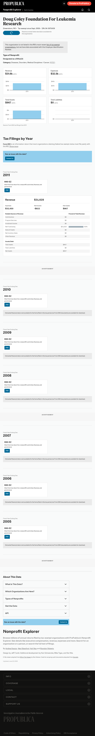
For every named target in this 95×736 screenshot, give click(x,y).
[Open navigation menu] (64, 4)
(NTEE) (52, 62)
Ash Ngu (33, 648)
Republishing (24, 733)
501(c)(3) (19, 59)
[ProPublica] (14, 3)
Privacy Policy (37, 733)
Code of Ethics (10, 733)
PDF (7, 190)
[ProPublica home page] (19, 719)
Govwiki (75, 657)
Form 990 (7, 144)
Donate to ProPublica (79, 3)
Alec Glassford (23, 648)
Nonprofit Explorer (12, 9)
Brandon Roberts (47, 648)
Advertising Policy (53, 733)
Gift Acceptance (70, 733)
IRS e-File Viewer (25, 657)
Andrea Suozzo (11, 648)
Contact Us (9, 158)
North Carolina (28, 10)
